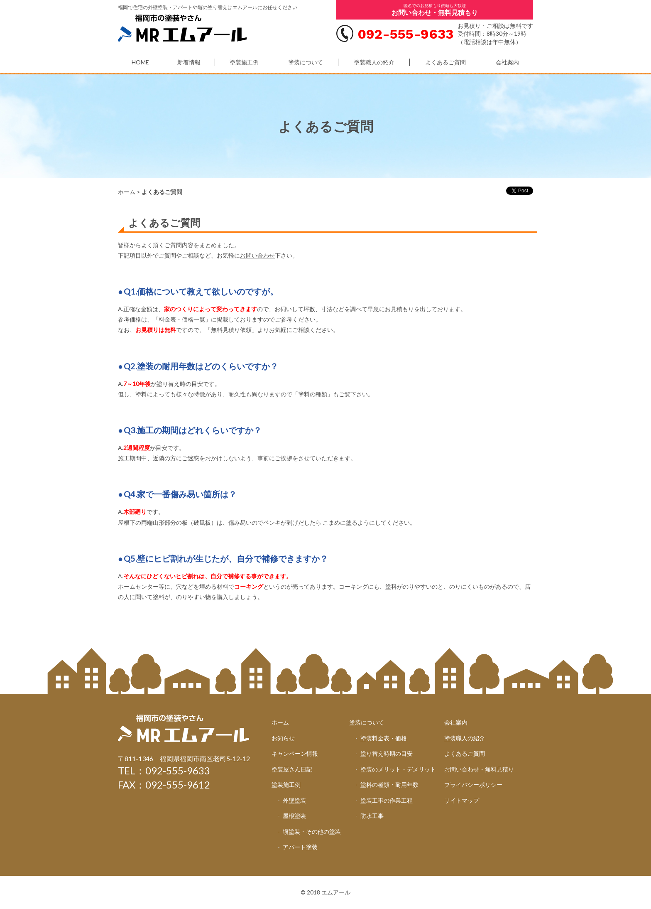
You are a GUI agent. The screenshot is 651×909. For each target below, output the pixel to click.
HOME (140, 62)
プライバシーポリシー (473, 784)
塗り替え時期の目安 (386, 753)
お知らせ (283, 738)
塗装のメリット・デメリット (398, 769)
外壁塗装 (294, 800)
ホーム (126, 191)
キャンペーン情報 (295, 753)
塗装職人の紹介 (374, 62)
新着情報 (189, 62)
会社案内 (507, 62)
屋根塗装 (294, 815)
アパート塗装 (300, 846)
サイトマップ (461, 800)
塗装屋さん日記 (292, 769)
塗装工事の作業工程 (386, 800)
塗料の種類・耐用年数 (389, 784)
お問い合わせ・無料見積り (479, 769)
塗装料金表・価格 (383, 738)
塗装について (305, 62)
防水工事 (372, 815)
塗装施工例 (244, 62)
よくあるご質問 (445, 62)
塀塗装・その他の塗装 (312, 831)
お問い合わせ (257, 255)
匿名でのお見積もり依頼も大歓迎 (435, 9)
